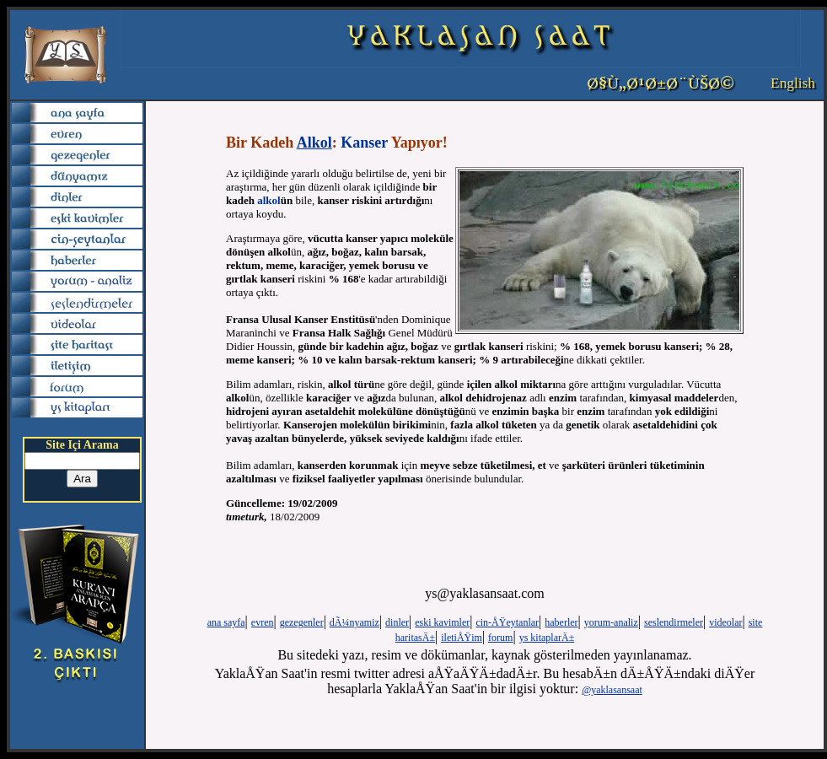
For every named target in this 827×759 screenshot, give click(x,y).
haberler (561, 622)
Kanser (364, 142)
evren (262, 622)
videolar (725, 622)
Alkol (314, 142)
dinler (397, 622)
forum (500, 637)
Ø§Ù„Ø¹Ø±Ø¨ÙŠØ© (660, 83)
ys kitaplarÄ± (547, 637)
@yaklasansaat (612, 690)
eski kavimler (442, 622)
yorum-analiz (611, 622)
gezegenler (302, 622)
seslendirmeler (673, 622)
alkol (268, 200)
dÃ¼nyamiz (354, 622)
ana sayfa (226, 622)
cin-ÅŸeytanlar (507, 622)
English (793, 83)
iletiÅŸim (461, 637)
